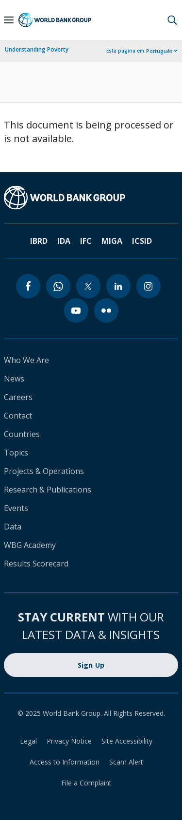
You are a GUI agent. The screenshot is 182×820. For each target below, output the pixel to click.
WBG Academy (30, 545)
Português (159, 51)
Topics (16, 452)
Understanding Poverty (36, 49)
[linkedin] (118, 286)
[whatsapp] (58, 286)
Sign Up (91, 665)
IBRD (39, 241)
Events (16, 508)
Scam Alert (126, 761)
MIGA (111, 241)
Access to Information (64, 761)
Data (12, 526)
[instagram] (148, 286)
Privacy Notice (69, 741)
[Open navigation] (9, 20)
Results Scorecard (36, 563)
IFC (86, 241)
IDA (63, 241)
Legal (28, 741)
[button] (172, 20)
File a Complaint (86, 782)
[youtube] (76, 310)
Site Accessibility (126, 741)
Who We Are (26, 360)
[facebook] (28, 286)
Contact (18, 415)
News (14, 378)
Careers (18, 397)
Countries (22, 434)
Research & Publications (47, 489)
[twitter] (88, 286)
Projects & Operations (44, 471)
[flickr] (106, 310)
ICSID (142, 241)
